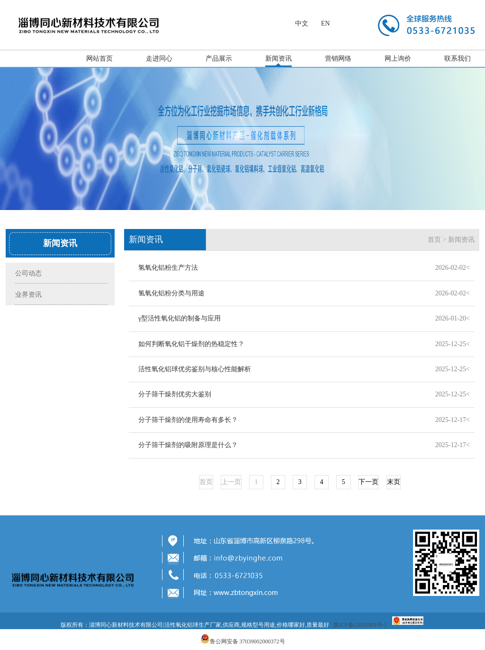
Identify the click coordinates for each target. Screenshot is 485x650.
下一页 (368, 481)
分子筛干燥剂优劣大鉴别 (174, 394)
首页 (434, 239)
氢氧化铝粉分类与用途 (171, 293)
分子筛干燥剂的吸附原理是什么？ (188, 445)
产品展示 (219, 58)
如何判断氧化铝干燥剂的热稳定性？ (191, 344)
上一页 (231, 481)
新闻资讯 (278, 58)
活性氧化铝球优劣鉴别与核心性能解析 (194, 369)
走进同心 (159, 58)
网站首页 (99, 58)
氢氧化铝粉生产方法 (168, 267)
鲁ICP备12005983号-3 (360, 625)
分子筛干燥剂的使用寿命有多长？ (188, 419)
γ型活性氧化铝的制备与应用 (179, 318)
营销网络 (338, 58)
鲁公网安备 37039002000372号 (247, 641)
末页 (393, 481)
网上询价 (398, 58)
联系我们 (457, 58)
